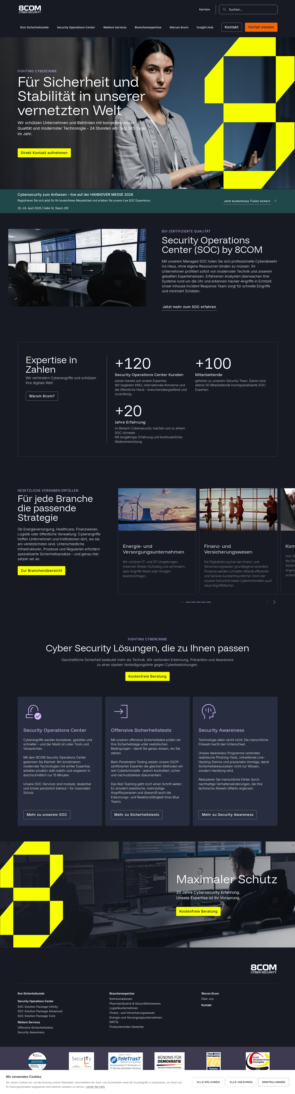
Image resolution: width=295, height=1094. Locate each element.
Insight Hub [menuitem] (205, 27)
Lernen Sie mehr (95, 1086)
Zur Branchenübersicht (41, 570)
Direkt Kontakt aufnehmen (44, 153)
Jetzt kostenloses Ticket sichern (247, 201)
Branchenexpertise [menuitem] (148, 27)
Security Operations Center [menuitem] (76, 27)
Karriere (204, 9)
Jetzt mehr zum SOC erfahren (189, 307)
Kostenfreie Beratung (148, 676)
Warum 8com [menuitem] (179, 27)
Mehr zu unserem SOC (47, 815)
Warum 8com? (42, 396)
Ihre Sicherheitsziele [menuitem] (34, 27)
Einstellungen (273, 1082)
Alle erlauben (208, 1082)
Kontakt (232, 27)
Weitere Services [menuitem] (115, 27)
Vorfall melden (261, 27)
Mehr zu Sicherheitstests (136, 815)
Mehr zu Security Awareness (227, 815)
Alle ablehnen (240, 1082)
